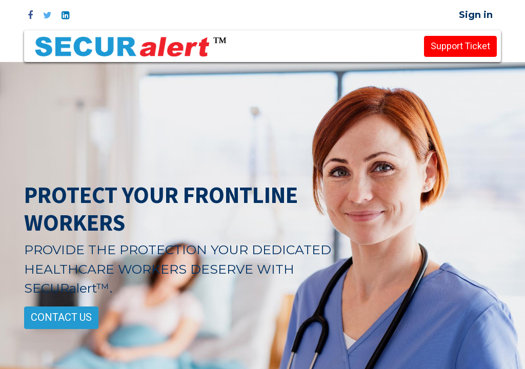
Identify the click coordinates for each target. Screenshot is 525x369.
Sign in (476, 14)
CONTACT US (61, 317)
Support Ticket (460, 46)
